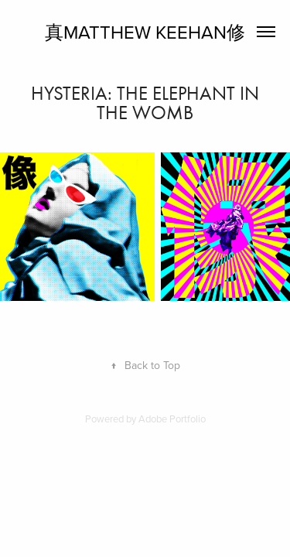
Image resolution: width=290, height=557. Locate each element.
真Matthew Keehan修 (145, 32)
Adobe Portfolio (172, 418)
